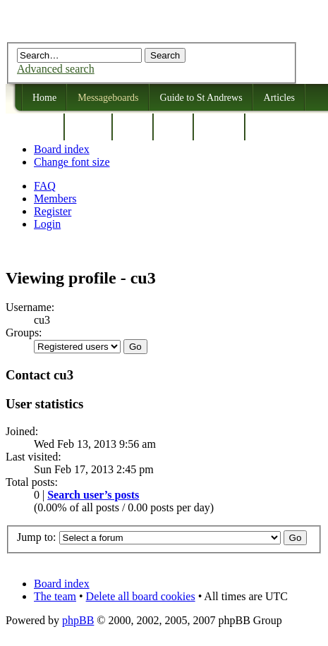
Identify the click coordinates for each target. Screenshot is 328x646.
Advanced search (56, 69)
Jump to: (36, 537)
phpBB (78, 620)
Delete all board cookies (140, 596)
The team (55, 596)
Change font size (72, 162)
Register (52, 211)
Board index (62, 149)
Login (47, 224)
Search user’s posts (93, 495)
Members (55, 199)
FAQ (45, 186)
